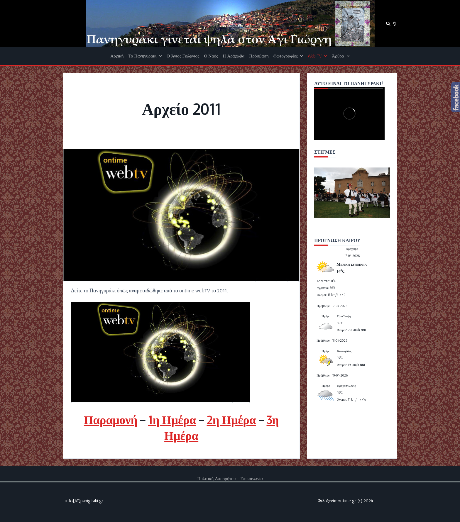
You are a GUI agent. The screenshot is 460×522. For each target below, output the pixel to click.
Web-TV (317, 56)
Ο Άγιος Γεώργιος (183, 56)
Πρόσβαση (259, 56)
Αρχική (117, 56)
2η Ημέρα (231, 419)
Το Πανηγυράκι (145, 56)
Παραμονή (111, 419)
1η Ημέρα (172, 419)
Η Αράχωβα (233, 56)
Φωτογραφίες (288, 56)
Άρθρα (340, 56)
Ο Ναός (211, 56)
